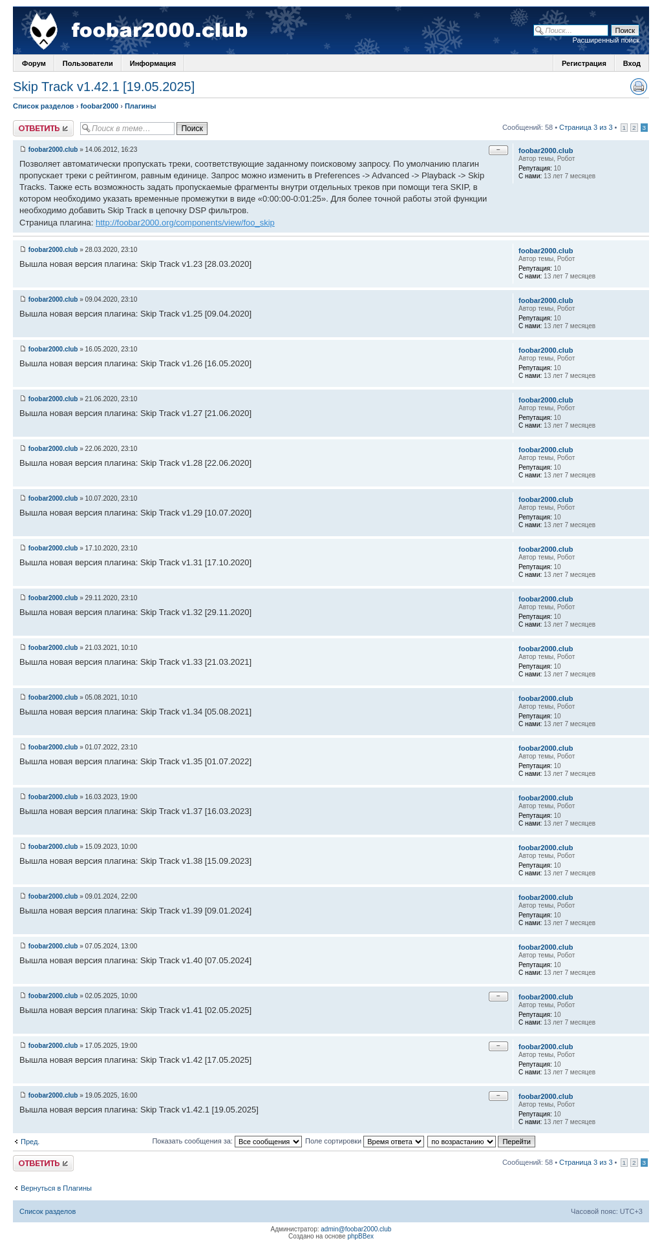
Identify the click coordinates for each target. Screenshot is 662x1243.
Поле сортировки (364, 1141)
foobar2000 (99, 106)
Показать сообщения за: (227, 1141)
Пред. (30, 1141)
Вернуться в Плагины (56, 1188)
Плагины (140, 106)
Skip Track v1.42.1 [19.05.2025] (104, 86)
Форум (34, 63)
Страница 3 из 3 (585, 127)
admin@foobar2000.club (356, 1229)
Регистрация (584, 63)
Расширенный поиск (605, 40)
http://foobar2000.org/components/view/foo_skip (185, 222)
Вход (632, 63)
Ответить (43, 128)
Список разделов (43, 106)
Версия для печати (638, 86)
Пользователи (88, 63)
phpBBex (360, 1236)
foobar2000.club (53, 149)
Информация (153, 63)
